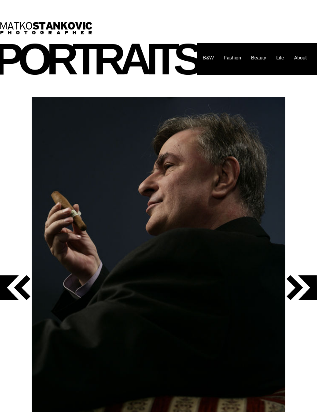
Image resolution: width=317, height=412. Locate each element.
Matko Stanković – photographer (46, 28)
